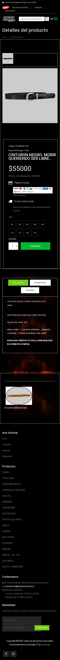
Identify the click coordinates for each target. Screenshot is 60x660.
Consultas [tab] (30, 290)
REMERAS (7, 502)
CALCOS (6, 496)
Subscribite (42, 628)
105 (42, 224)
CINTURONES (16, 37)
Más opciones (19, 195)
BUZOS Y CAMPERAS (12, 566)
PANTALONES (9, 513)
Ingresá (38, 8)
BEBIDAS (6, 549)
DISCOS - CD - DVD (11, 555)
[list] (33, 190)
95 (27, 224)
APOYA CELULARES (11, 519)
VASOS (5, 525)
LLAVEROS (7, 543)
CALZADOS (7, 561)
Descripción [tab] (18, 282)
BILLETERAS (8, 537)
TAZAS (5, 472)
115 (19, 233)
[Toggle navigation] (56, 19)
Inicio (4, 37)
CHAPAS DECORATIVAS (13, 490)
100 (34, 224)
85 (12, 224)
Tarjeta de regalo (20, 8)
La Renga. (46, 644)
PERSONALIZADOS (11, 484)
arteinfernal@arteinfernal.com (19, 586)
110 (12, 233)
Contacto (6, 444)
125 (34, 233)
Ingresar (16, 210)
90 (20, 224)
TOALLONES (8, 478)
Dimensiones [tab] (40, 282)
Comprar (35, 246)
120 (27, 233)
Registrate (10, 11)
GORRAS (6, 531)
